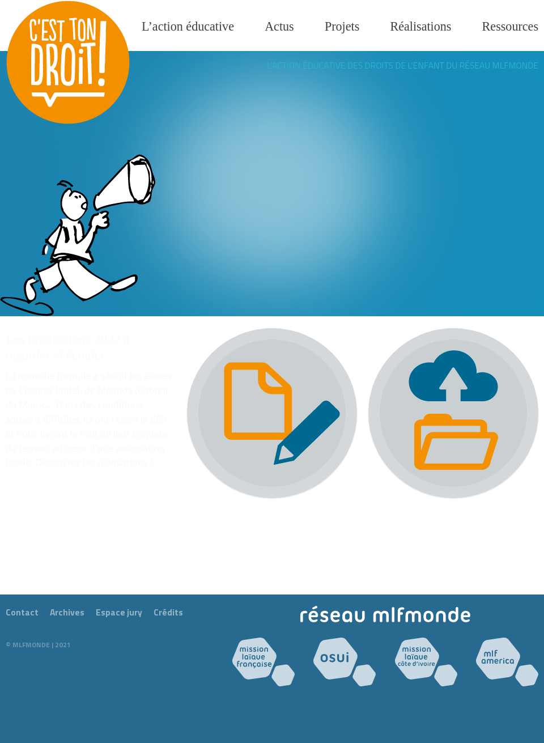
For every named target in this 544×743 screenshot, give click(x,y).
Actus (279, 26)
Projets (342, 26)
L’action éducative (188, 26)
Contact (22, 612)
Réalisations (420, 26)
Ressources (510, 26)
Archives (67, 612)
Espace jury (119, 612)
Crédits (168, 612)
